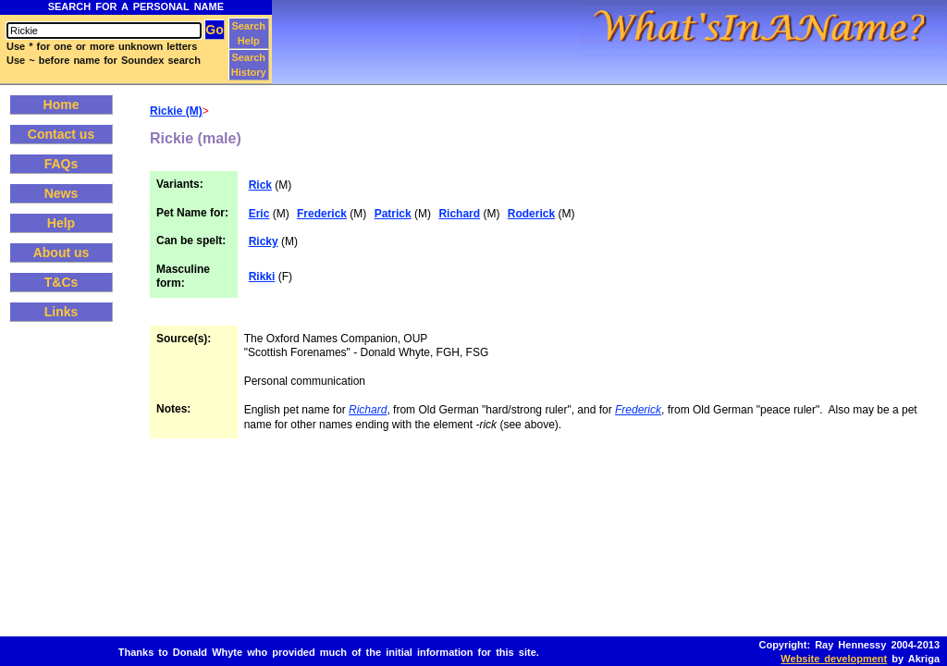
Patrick (393, 213)
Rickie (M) (176, 111)
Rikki (262, 276)
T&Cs (61, 282)
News (61, 193)
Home (61, 104)
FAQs (61, 163)
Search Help (248, 33)
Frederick (322, 213)
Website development (834, 658)
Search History (248, 65)
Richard (459, 213)
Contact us (61, 134)
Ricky (263, 241)
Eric (259, 213)
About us (61, 252)
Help (61, 223)
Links (61, 311)
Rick (260, 185)
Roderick (531, 213)
